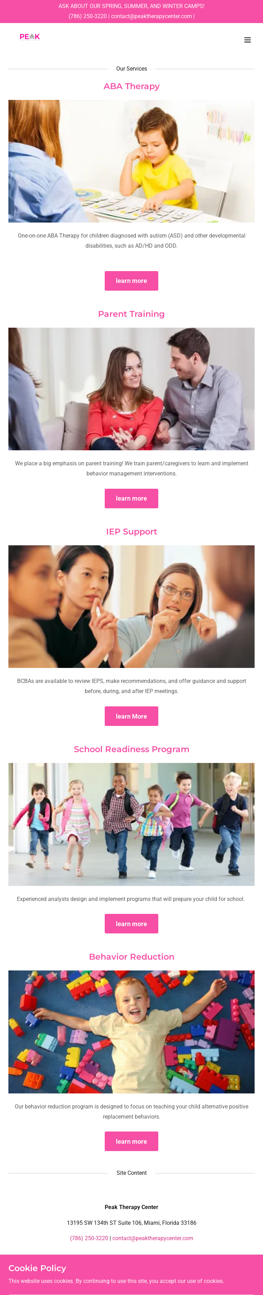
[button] (248, 40)
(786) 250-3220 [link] (88, 16)
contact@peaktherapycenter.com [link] (151, 16)
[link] (30, 40)
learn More (131, 716)
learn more (131, 280)
